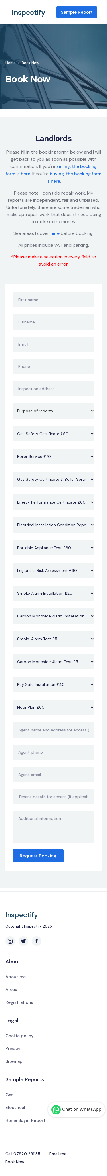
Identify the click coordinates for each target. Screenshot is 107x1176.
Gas (9, 1095)
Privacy (13, 1048)
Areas (11, 989)
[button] (99, 12)
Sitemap (14, 1061)
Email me (57, 1153)
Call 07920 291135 (22, 1153)
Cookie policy (19, 1036)
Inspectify (28, 12)
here (55, 233)
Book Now (14, 1161)
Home (10, 62)
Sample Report (77, 12)
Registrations (19, 1002)
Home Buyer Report (25, 1120)
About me (15, 977)
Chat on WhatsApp (76, 1109)
